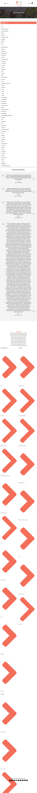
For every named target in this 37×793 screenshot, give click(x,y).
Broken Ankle (4, 53)
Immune (3, 85)
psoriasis (3, 127)
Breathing (3, 51)
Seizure (2, 35)
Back (2, 43)
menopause (3, 101)
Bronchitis (3, 55)
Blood (2, 45)
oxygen (3, 117)
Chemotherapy (4, 59)
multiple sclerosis (5, 109)
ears (2, 71)
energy (2, 73)
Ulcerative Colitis (4, 37)
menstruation (4, 103)
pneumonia (3, 125)
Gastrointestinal (4, 31)
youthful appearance (5, 165)
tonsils (2, 149)
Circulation (3, 63)
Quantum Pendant (5, 129)
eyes (2, 75)
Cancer (2, 57)
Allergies (3, 39)
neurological (4, 113)
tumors (2, 155)
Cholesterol (3, 61)
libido (2, 93)
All (1, 25)
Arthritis (3, 41)
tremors (3, 153)
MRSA (2, 33)
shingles (3, 135)
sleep (2, 141)
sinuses (3, 137)
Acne (2, 27)
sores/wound (4, 143)
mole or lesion (4, 105)
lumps (2, 95)
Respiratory (3, 131)
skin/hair (3, 139)
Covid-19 (3, 65)
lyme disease (4, 97)
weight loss (3, 163)
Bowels (2, 49)
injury (2, 89)
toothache (3, 151)
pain (2, 119)
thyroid (2, 147)
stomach (3, 145)
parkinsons (3, 121)
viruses (2, 161)
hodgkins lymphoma (5, 83)
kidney (2, 91)
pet (2, 123)
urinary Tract (4, 157)
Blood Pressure (4, 47)
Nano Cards (3, 111)
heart (2, 81)
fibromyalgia (4, 77)
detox (2, 67)
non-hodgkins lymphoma (6, 115)
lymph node (4, 99)
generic (3, 79)
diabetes (3, 69)
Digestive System (5, 29)
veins (2, 159)
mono (2, 107)
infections (3, 87)
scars (2, 133)
